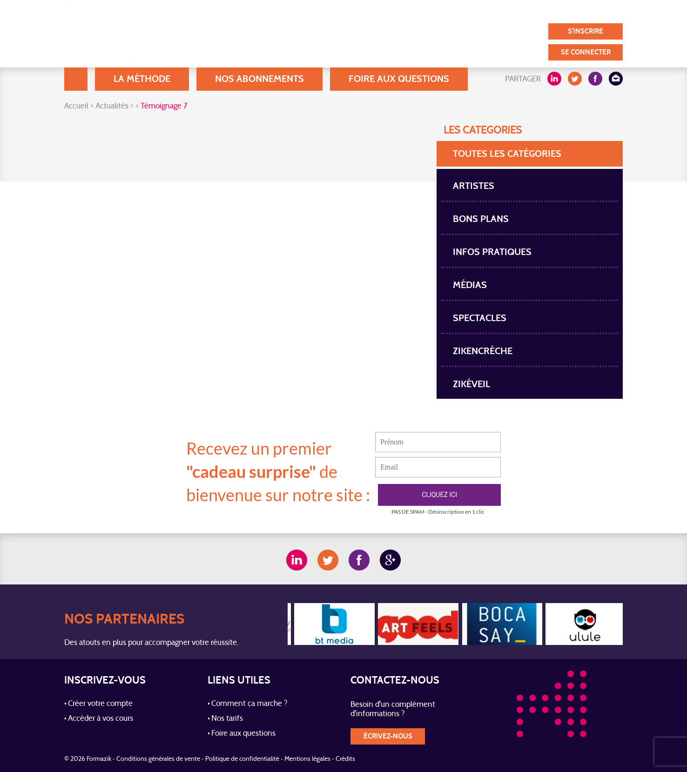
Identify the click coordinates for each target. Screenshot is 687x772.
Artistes (473, 186)
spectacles (479, 318)
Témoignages (472, 11)
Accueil (76, 79)
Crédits (345, 759)
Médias (470, 285)
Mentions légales (307, 759)
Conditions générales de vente (158, 759)
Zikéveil (471, 384)
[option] (330, 624)
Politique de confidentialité (242, 759)
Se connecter (586, 52)
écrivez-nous (388, 736)
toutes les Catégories (507, 153)
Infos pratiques (492, 252)
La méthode (142, 79)
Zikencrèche (482, 351)
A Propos (274, 11)
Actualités (111, 106)
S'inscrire (585, 31)
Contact (595, 11)
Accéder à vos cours (100, 719)
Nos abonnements (259, 79)
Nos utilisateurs (405, 11)
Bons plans (481, 219)
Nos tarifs (227, 719)
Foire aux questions (399, 79)
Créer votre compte (100, 704)
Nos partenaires (538, 11)
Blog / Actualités (334, 11)
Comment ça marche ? (249, 704)
